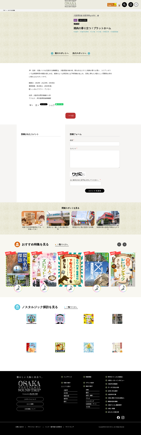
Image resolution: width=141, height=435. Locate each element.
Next (125, 244)
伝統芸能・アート (91, 404)
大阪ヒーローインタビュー (116, 380)
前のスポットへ (62, 53)
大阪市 (66, 390)
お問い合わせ (19, 427)
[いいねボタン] (30, 105)
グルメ (88, 398)
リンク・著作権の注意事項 (53, 427)
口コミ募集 (30, 405)
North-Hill (33, 394)
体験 (87, 390)
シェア (52, 105)
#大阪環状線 (114, 32)
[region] (41, 165)
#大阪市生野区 (84, 32)
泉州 (65, 401)
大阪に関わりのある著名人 (116, 398)
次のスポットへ (79, 53)
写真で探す (67, 383)
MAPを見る (70, 115)
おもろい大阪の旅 (113, 412)
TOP (4, 10)
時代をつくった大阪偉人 (115, 377)
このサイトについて (30, 400)
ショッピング (90, 401)
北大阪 (66, 393)
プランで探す (90, 383)
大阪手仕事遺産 (113, 384)
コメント (73, 148)
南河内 (66, 399)
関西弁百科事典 (113, 401)
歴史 (87, 393)
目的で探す (89, 386)
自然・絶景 (89, 395)
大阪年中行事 (112, 394)
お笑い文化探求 (113, 391)
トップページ (68, 377)
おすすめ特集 (11, 10)
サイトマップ (70, 427)
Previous (119, 244)
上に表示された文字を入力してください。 (85, 180)
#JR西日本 (106, 32)
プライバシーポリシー (34, 427)
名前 (72, 140)
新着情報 (88, 377)
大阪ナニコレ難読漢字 (115, 405)
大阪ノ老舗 (111, 408)
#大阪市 (76, 32)
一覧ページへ (62, 244)
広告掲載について (30, 409)
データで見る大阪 (113, 387)
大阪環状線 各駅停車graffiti (85, 15)
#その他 (92, 32)
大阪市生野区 (83, 20)
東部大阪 (66, 396)
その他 (88, 407)
